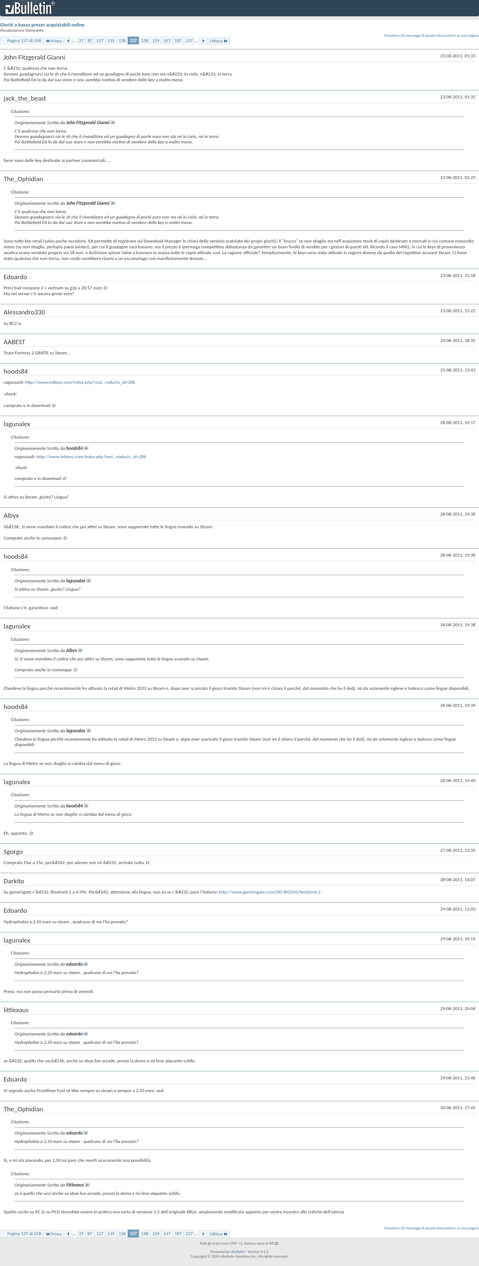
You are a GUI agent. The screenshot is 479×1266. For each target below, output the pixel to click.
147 (167, 40)
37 (81, 40)
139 (155, 40)
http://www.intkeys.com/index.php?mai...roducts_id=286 (80, 382)
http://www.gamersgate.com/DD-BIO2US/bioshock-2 (270, 892)
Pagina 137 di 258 (24, 40)
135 (111, 40)
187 (178, 40)
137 (133, 40)
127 (99, 40)
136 (122, 40)
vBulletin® (238, 1251)
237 (189, 40)
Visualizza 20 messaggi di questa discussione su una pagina (431, 35)
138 (144, 40)
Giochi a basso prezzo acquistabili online (42, 25)
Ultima (219, 41)
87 (90, 40)
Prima (53, 41)
